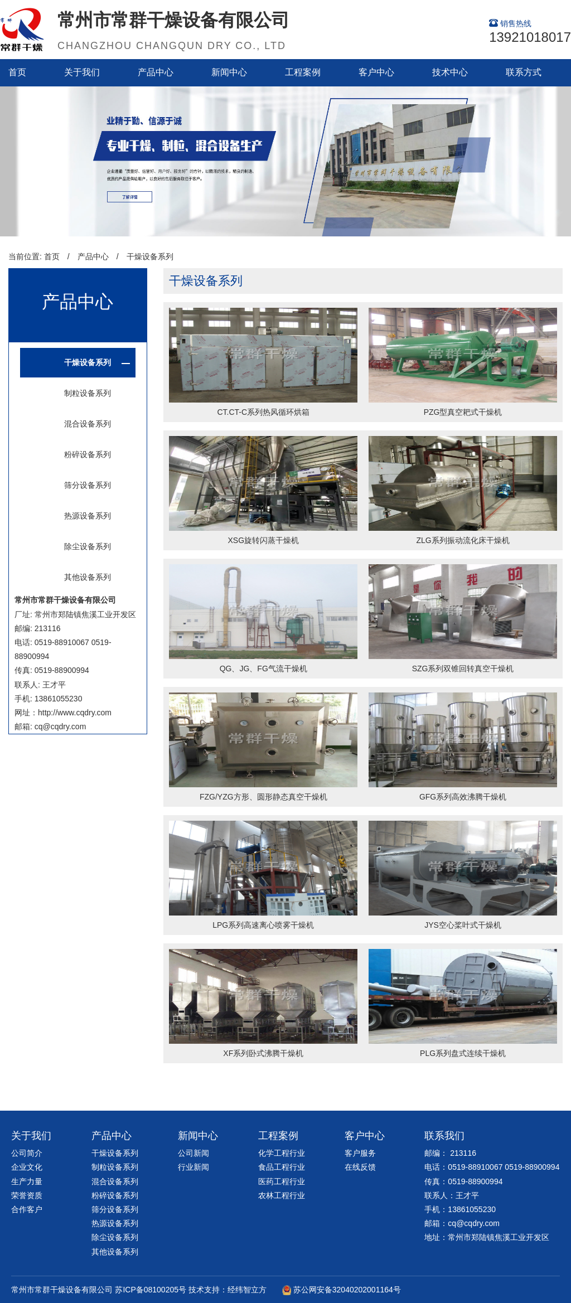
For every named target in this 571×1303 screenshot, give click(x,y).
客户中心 (376, 72)
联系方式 (523, 72)
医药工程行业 (281, 1181)
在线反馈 (360, 1166)
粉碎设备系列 (87, 454)
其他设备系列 (87, 577)
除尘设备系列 (87, 546)
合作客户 (26, 1209)
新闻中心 (229, 72)
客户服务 (360, 1153)
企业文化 (26, 1166)
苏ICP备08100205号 (150, 1289)
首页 (17, 72)
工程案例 (303, 72)
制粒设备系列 (87, 393)
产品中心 (155, 72)
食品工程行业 (281, 1166)
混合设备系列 (87, 423)
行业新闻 (193, 1166)
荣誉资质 (26, 1195)
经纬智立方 (247, 1289)
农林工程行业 (281, 1195)
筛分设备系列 (87, 485)
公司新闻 (193, 1153)
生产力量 (26, 1181)
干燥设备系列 (150, 256)
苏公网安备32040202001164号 (347, 1289)
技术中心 (450, 72)
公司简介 (26, 1153)
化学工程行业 (281, 1153)
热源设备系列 (87, 515)
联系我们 (444, 1135)
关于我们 (82, 72)
